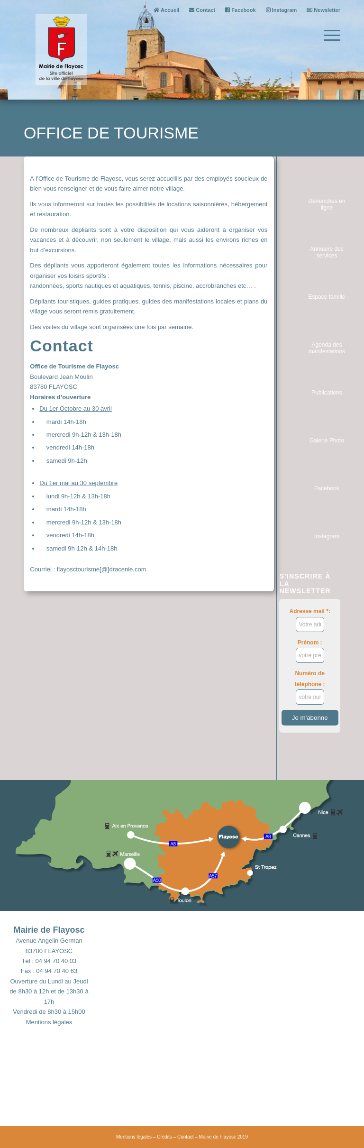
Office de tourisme (111, 133)
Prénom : (310, 651)
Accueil (166, 10)
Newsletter (323, 10)
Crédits (164, 1136)
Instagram (281, 10)
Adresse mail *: (310, 620)
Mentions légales (49, 1022)
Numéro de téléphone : (310, 687)
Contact (202, 10)
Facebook (240, 10)
